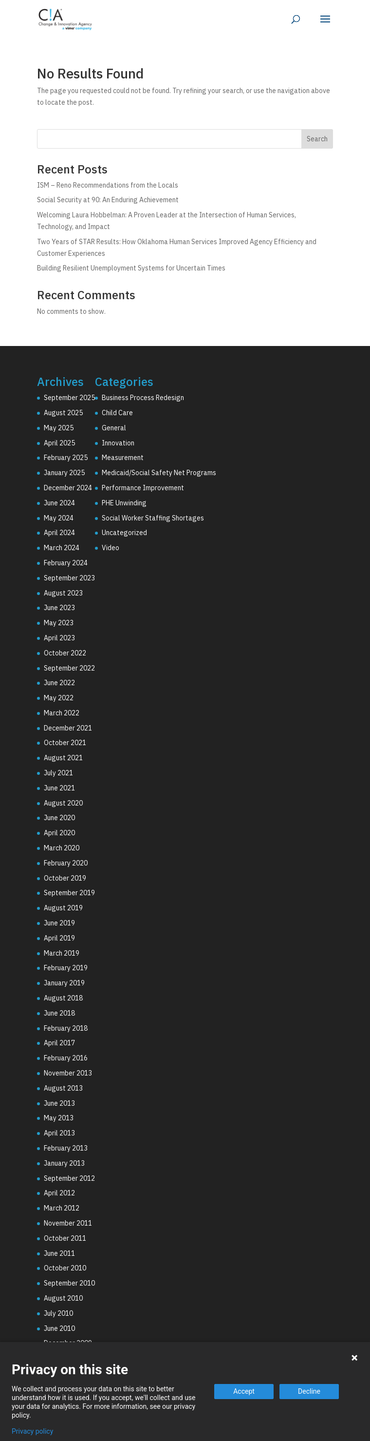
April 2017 (59, 1042)
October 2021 (65, 742)
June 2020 (59, 817)
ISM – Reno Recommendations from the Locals (107, 185)
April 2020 (59, 832)
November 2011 (68, 1223)
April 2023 (59, 638)
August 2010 (63, 1298)
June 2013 (59, 1103)
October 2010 (65, 1268)
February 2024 (66, 562)
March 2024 (61, 547)
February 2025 (66, 457)
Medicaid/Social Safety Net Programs (159, 472)
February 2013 (66, 1148)
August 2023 (63, 593)
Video (110, 547)
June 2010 (59, 1328)
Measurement (123, 457)
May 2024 (59, 518)
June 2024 (59, 503)
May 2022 (59, 697)
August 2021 (63, 757)
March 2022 (61, 713)
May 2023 (59, 622)
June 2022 (59, 682)
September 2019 (69, 892)
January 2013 (64, 1163)
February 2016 (66, 1058)
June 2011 (59, 1253)
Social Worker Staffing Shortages (153, 518)
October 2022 (65, 653)
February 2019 (66, 967)
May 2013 (59, 1118)
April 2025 (59, 443)
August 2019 (63, 907)
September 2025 (69, 397)
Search (317, 138)
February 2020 (66, 863)
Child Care (117, 412)
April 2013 (59, 1133)
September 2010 (69, 1283)
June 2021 (59, 788)
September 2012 (69, 1178)
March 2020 (61, 848)
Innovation (118, 443)
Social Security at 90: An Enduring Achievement (108, 199)
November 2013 (68, 1073)
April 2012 (59, 1193)
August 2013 (63, 1088)
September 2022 (69, 668)
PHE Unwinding (124, 503)
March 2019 (61, 953)
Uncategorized (124, 532)
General (114, 427)
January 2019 (64, 983)
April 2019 (59, 938)
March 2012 (61, 1208)
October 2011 (65, 1238)
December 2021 (68, 728)
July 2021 (58, 773)
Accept (244, 1391)
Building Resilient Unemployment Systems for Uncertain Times (131, 268)
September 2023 (69, 578)
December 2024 (68, 487)
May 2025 (59, 427)
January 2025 (64, 472)
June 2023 (59, 607)
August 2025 (63, 412)
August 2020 (63, 803)
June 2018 (59, 1013)
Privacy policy (32, 1431)
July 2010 (58, 1313)
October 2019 (65, 878)
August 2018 (63, 998)
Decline (309, 1391)
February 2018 (66, 1028)
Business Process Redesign (143, 397)
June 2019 (59, 923)
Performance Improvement (143, 487)
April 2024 (59, 532)
